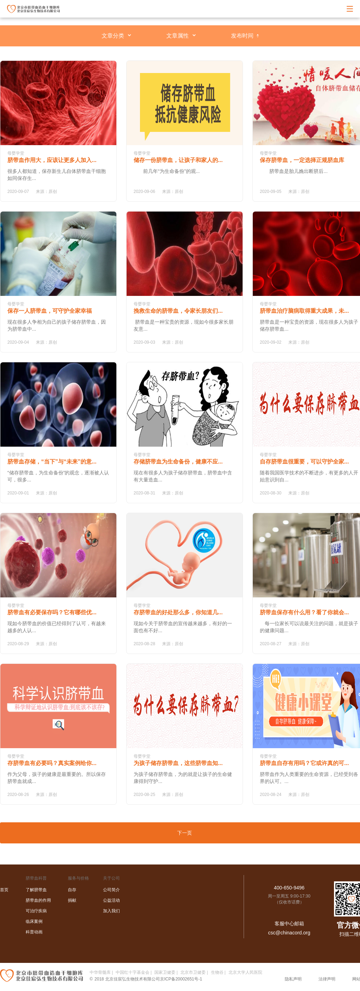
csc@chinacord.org (289, 932)
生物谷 (217, 972)
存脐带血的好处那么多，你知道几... (178, 612)
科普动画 (34, 932)
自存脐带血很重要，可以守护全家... (304, 462)
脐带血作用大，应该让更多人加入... (51, 160)
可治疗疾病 (36, 910)
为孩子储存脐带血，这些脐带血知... (178, 763)
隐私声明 (293, 979)
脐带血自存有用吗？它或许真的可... (304, 763)
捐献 (72, 900)
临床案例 (34, 921)
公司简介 (111, 889)
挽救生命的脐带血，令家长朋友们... (178, 311)
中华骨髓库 (100, 972)
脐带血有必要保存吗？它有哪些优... (51, 612)
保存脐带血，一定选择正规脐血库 (302, 160)
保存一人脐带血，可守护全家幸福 (49, 311)
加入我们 (111, 910)
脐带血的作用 (38, 900)
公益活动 (111, 900)
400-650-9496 (289, 887)
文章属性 (177, 36)
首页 (4, 889)
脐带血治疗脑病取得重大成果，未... (304, 311)
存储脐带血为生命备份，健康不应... (178, 462)
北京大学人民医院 (245, 972)
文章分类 (113, 36)
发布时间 (242, 36)
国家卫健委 (164, 972)
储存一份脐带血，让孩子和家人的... (178, 160)
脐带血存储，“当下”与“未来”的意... (51, 462)
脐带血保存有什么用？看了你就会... (304, 612)
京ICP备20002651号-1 (181, 979)
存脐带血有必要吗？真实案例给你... (51, 763)
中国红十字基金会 (132, 972)
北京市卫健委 (193, 972)
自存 (72, 889)
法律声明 (327, 979)
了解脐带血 (36, 889)
